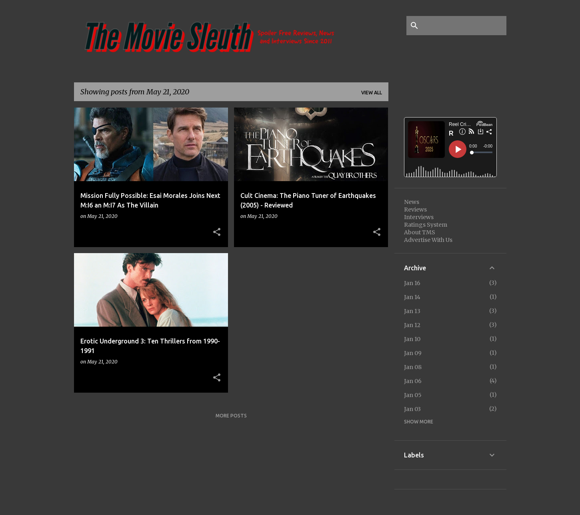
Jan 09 (413, 353)
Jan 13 (412, 311)
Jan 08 (413, 367)
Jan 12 (412, 325)
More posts (231, 415)
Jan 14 (412, 297)
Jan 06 (413, 381)
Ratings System (425, 224)
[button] (217, 232)
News (411, 202)
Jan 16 (412, 283)
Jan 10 (412, 339)
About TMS (419, 232)
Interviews (419, 217)
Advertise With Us (428, 240)
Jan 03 (412, 409)
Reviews (415, 209)
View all (371, 92)
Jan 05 (413, 395)
